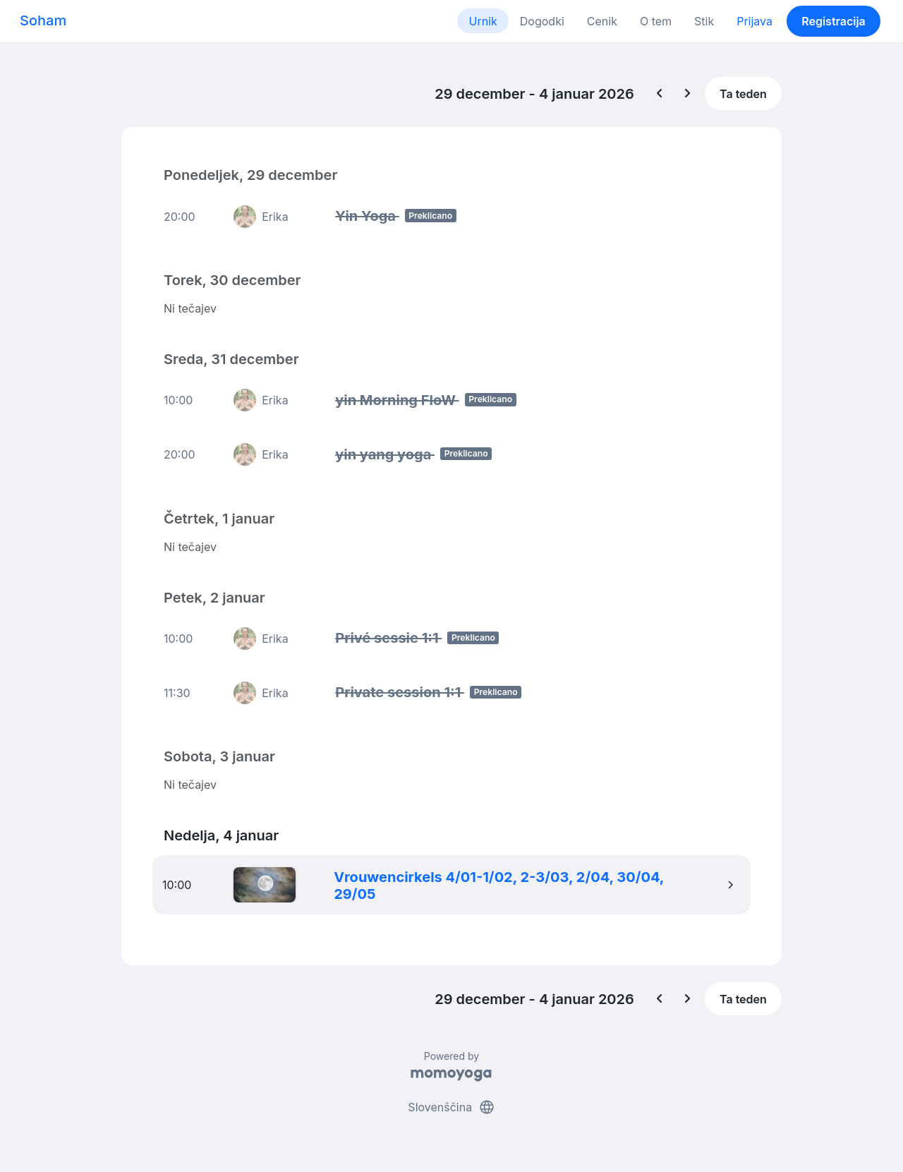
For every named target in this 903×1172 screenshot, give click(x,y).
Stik (704, 21)
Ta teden (743, 94)
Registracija (833, 21)
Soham (43, 20)
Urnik (482, 21)
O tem (656, 21)
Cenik (602, 21)
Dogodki (542, 21)
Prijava (754, 21)
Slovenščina (451, 1107)
